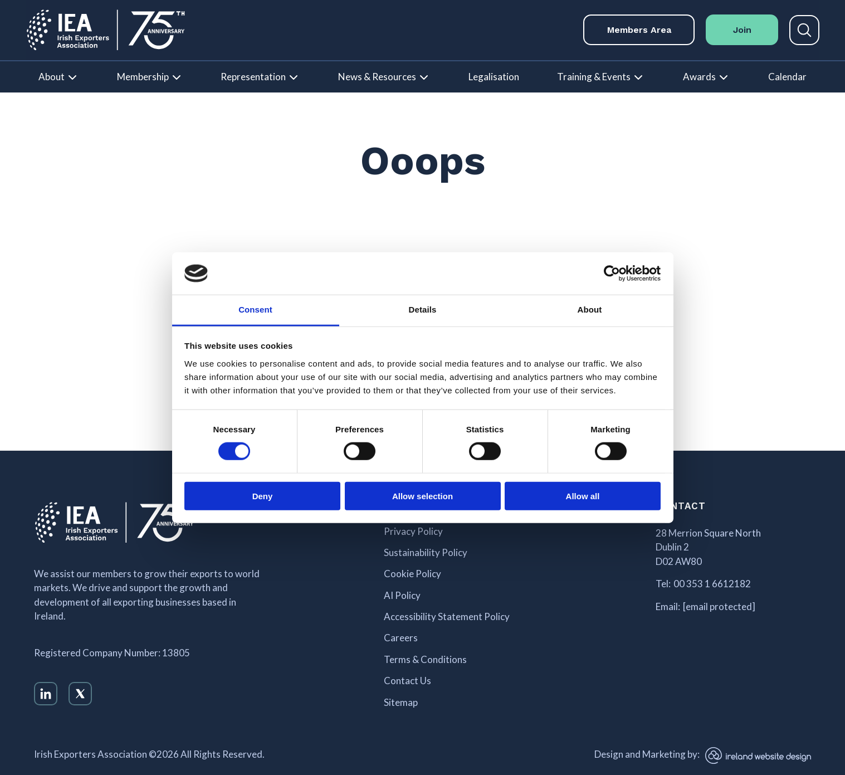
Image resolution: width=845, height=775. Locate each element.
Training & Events (594, 76)
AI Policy (402, 595)
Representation (253, 76)
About (51, 76)
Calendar (787, 76)
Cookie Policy (412, 573)
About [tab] (590, 309)
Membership (143, 76)
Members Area (639, 30)
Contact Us (407, 680)
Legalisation (493, 76)
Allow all (583, 495)
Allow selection (422, 495)
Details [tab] (423, 309)
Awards (699, 76)
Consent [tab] (255, 309)
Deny (262, 495)
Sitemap (401, 702)
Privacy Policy (413, 531)
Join (742, 30)
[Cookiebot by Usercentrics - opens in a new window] (612, 273)
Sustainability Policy (425, 552)
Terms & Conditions (425, 659)
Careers (401, 638)
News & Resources (377, 76)
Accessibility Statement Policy (447, 616)
